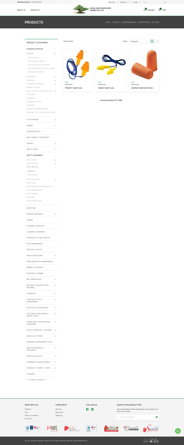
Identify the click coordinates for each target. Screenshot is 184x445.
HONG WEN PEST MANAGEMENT (40, 261)
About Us (21, 10)
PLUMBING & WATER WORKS (41, 361)
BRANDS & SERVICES (35, 267)
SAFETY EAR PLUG (41, 166)
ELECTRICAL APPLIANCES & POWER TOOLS (41, 314)
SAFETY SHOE (41, 149)
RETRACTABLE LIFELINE (34, 201)
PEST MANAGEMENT (35, 244)
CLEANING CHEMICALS (36, 226)
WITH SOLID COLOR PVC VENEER (39, 65)
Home (108, 22)
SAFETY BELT (31, 197)
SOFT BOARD (31, 94)
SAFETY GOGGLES (41, 163)
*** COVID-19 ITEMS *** (36, 380)
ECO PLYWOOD (41, 119)
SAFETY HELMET (41, 159)
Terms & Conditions (32, 415)
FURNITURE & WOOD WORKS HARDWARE (41, 322)
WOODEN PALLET (34, 131)
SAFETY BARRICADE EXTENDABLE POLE (39, 186)
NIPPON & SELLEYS (41, 355)
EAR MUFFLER (32, 175)
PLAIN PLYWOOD (33, 58)
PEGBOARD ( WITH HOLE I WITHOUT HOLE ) (41, 112)
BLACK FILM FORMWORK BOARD (37, 109)
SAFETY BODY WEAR (41, 179)
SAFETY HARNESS (32, 194)
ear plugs (155, 22)
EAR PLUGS (31, 171)
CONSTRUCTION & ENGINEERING (41, 300)
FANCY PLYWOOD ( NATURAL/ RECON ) (41, 90)
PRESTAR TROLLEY (34, 249)
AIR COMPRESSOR (41, 279)
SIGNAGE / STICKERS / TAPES (41, 367)
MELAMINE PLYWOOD (34, 102)
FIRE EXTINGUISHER (41, 255)
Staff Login (59, 415)
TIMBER (41, 125)
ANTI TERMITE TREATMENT (38, 137)
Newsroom (111, 2)
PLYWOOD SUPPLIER (41, 48)
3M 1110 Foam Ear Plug (142, 88)
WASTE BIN (31, 208)
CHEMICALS (41, 293)
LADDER (41, 143)
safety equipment (129, 22)
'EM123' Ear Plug (106, 88)
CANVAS (30, 220)
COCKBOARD (31, 98)
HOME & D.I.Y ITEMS (41, 335)
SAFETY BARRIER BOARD (34, 190)
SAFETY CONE (31, 183)
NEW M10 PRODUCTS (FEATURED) (41, 348)
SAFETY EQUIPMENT (41, 155)
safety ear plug (144, 22)
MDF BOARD (41, 80)
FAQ (26, 412)
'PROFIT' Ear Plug (73, 88)
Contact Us (123, 2)
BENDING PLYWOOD (33, 87)
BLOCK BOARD (41, 76)
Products (35, 10)
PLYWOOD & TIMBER (35, 273)
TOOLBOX (31, 374)
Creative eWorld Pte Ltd (80, 441)
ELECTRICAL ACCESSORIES (41, 307)
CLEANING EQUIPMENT (36, 232)
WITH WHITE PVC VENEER (36, 61)
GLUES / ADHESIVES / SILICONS (41, 329)
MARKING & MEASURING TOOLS (40, 342)
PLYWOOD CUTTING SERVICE (38, 238)
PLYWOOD (41, 53)
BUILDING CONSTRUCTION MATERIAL (41, 285)
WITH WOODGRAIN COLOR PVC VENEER (41, 68)
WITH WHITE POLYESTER (36, 72)
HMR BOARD (31, 105)
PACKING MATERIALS (41, 213)
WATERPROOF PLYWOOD (41, 83)
